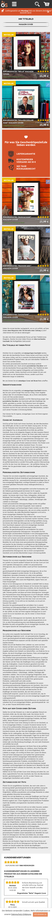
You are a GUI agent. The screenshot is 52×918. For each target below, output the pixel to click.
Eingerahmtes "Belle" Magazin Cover (31, 893)
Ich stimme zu (40, 914)
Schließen (48, 11)
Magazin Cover (26, 24)
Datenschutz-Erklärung (21, 914)
